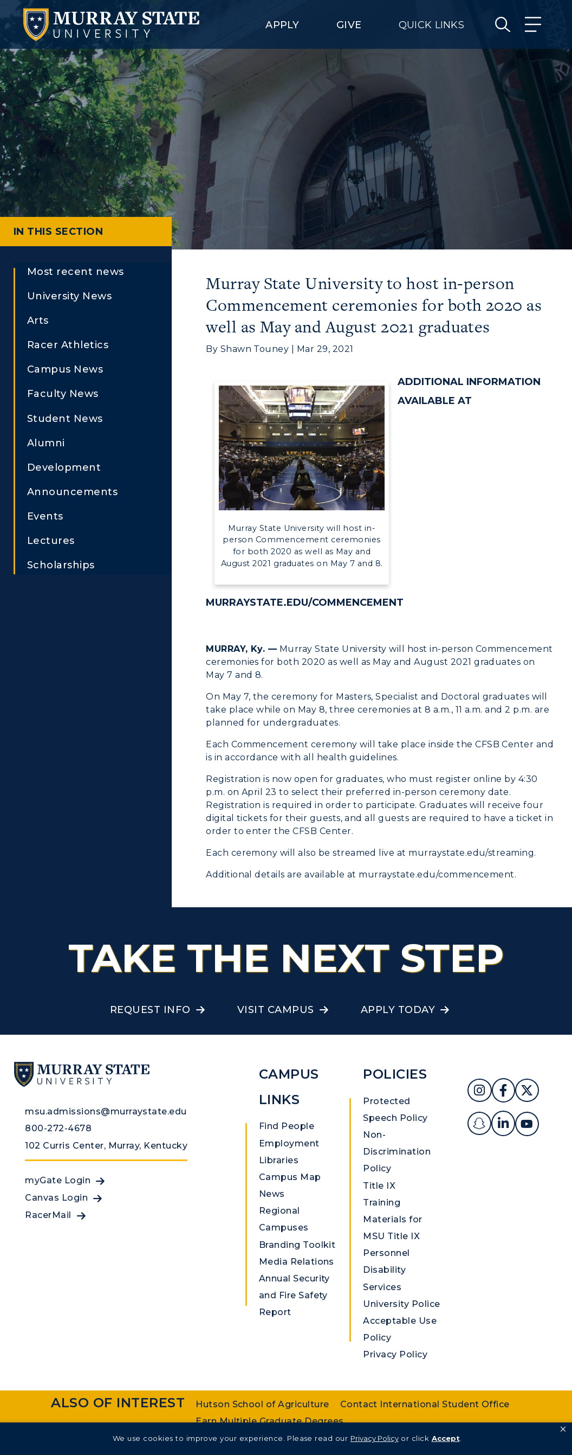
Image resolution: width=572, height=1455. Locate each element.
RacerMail (48, 1215)
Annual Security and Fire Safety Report (294, 1295)
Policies (395, 1074)
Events (45, 516)
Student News (65, 419)
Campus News (65, 369)
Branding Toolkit (297, 1245)
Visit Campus (275, 1010)
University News (69, 296)
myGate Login (57, 1180)
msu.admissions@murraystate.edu (105, 1111)
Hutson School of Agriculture (262, 1404)
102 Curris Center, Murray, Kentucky (106, 1145)
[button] (563, 1429)
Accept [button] (446, 1438)
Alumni (46, 443)
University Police (401, 1304)
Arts (38, 320)
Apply (282, 25)
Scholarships (61, 565)
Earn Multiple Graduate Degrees (269, 1421)
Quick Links (431, 25)
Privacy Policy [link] (374, 1438)
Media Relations (296, 1262)
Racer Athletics (67, 345)
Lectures (51, 541)
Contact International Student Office (425, 1404)
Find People (286, 1126)
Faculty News (63, 394)
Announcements (72, 492)
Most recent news (75, 272)
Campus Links (289, 1086)
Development (64, 467)
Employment (289, 1143)
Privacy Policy (395, 1354)
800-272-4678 (58, 1128)
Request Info (150, 1010)
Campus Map (290, 1177)
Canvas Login (56, 1198)
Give (348, 25)
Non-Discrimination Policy (397, 1152)
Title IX (379, 1186)
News (272, 1194)
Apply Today (398, 1010)
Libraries (278, 1160)
